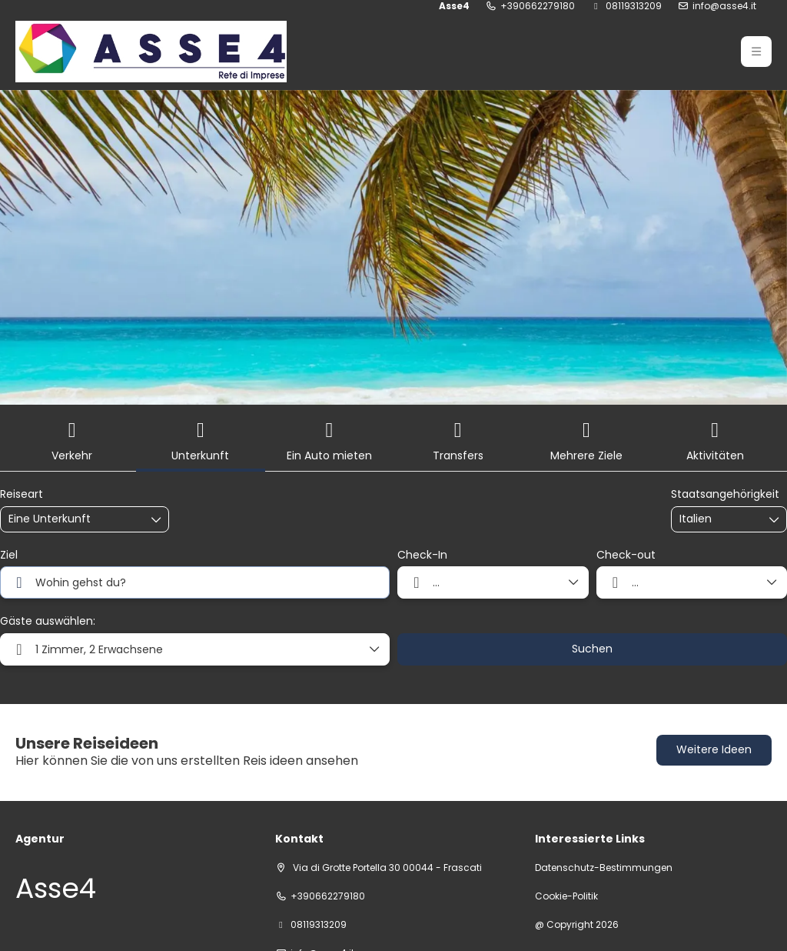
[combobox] (717, 519)
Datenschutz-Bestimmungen (603, 868)
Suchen (592, 648)
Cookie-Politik (566, 896)
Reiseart (21, 494)
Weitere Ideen (714, 749)
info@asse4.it (724, 6)
